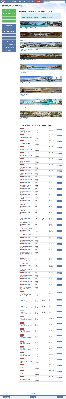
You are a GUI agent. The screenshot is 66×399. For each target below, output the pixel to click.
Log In (33, 1)
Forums (19, 1)
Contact (28, 1)
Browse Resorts (12, 6)
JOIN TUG (6, 397)
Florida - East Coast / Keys (23, 6)
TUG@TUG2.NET (33, 393)
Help (24, 1)
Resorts (7, 1)
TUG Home (4, 6)
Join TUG (38, 1)
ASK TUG (33, 397)
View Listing (59, 129)
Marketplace (13, 1)
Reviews (9, 28)
